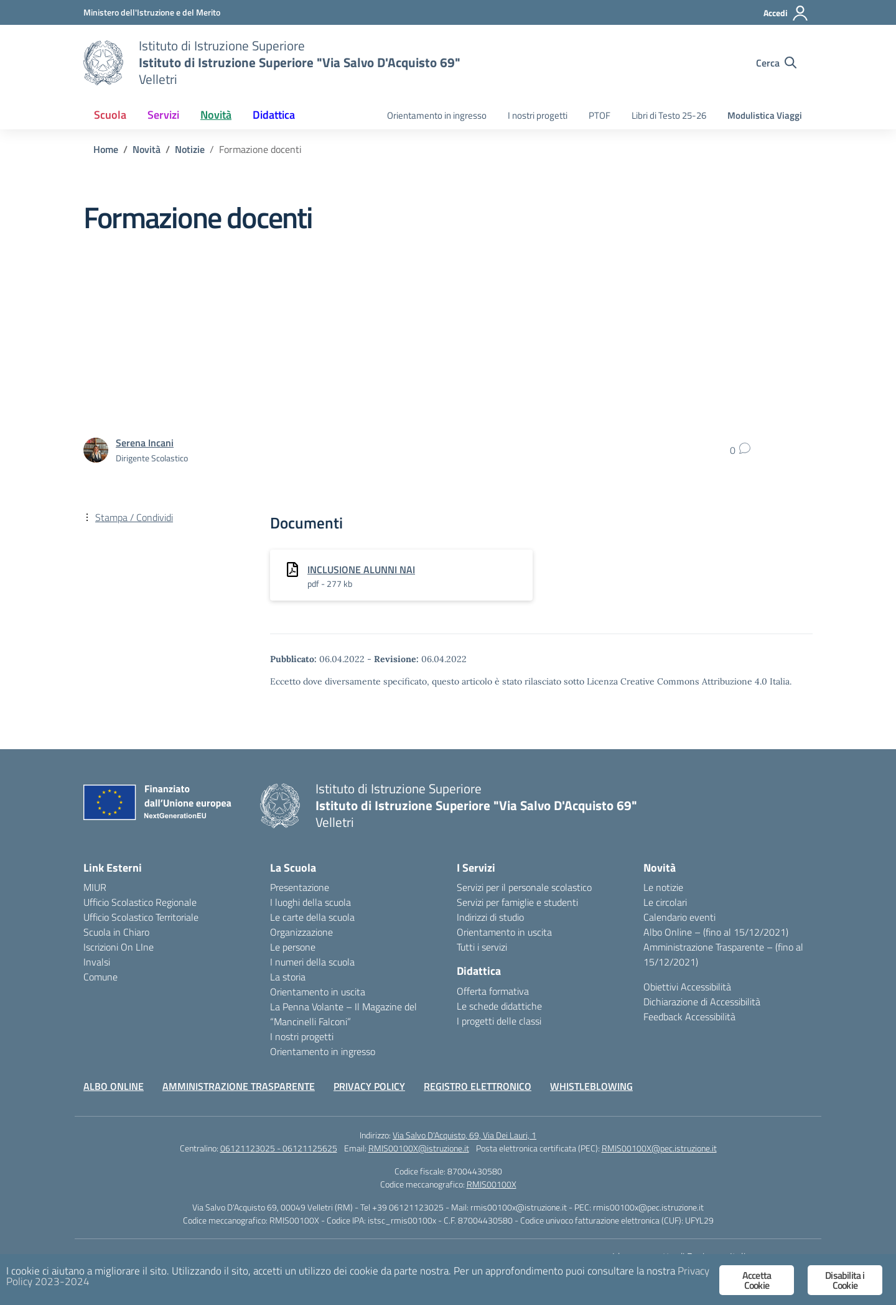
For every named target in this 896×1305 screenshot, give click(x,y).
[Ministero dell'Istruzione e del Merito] (151, 12)
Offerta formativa (493, 991)
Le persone (292, 946)
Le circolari (665, 902)
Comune (100, 976)
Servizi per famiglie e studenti (517, 902)
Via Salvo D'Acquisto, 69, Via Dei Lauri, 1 (464, 1134)
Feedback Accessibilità (689, 1016)
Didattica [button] (274, 114)
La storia (288, 976)
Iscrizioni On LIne (118, 946)
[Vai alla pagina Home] (105, 149)
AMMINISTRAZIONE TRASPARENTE (238, 1086)
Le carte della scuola (312, 917)
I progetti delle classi (499, 1020)
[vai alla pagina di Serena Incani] (145, 442)
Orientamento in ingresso (437, 115)
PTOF (599, 115)
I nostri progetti (537, 115)
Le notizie (663, 887)
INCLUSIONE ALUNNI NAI (361, 569)
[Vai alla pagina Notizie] (190, 149)
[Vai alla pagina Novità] (147, 149)
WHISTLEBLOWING (591, 1086)
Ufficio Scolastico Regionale (140, 902)
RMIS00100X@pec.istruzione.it (659, 1148)
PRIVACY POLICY (369, 1086)
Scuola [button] (110, 114)
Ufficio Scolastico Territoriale (140, 917)
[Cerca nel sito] (776, 63)
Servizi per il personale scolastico (524, 887)
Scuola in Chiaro (116, 932)
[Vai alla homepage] (103, 62)
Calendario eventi (679, 917)
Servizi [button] (163, 114)
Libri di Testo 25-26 (669, 115)
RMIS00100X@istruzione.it (418, 1148)
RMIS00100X (491, 1184)
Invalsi (96, 961)
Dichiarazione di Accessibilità (701, 1001)
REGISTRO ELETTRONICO (477, 1086)
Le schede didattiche (499, 1005)
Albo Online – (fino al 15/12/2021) (715, 932)
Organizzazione (301, 932)
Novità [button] (215, 114)
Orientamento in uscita (317, 991)
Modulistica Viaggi (764, 115)
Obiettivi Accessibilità (687, 986)
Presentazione (299, 887)
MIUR (94, 887)
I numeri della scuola (312, 961)
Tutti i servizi (482, 946)
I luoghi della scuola (310, 902)
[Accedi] (786, 13)
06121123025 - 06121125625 (278, 1148)
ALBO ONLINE (113, 1086)
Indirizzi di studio (490, 917)
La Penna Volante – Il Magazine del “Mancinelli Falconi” (343, 1014)
